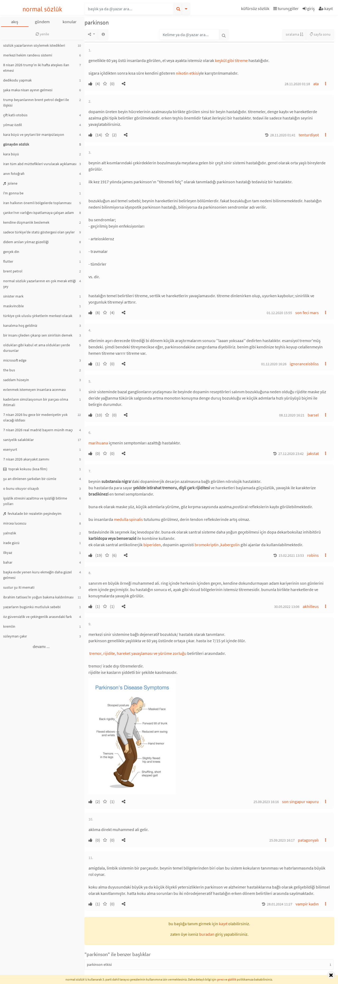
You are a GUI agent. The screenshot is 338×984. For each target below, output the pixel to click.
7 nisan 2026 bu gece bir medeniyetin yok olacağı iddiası (35, 417)
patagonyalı (308, 840)
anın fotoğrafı (13, 173)
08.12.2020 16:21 (291, 415)
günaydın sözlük (16, 144)
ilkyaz (7, 552)
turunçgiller (286, 8)
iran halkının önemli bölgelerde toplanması (37, 202)
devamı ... (41, 646)
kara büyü (11, 154)
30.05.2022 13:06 (286, 606)
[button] (256, 9)
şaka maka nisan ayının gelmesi (27, 90)
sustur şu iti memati (18, 587)
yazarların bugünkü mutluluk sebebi (31, 606)
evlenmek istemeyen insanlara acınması (34, 389)
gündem (42, 21)
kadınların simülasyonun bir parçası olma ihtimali (35, 402)
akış (14, 21)
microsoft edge (14, 360)
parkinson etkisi (99, 964)
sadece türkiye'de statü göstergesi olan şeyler (39, 232)
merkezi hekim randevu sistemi (27, 55)
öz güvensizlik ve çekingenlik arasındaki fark (37, 616)
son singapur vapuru (300, 801)
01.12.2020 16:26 (274, 364)
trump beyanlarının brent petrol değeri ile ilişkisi (36, 102)
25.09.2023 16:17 (282, 840)
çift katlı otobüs (15, 115)
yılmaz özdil (12, 124)
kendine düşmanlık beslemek (26, 222)
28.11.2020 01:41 (282, 135)
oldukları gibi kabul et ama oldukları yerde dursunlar (36, 348)
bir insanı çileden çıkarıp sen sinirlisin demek (37, 335)
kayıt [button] (223, 923)
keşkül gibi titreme (231, 60)
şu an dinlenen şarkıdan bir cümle (29, 478)
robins (313, 555)
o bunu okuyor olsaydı (21, 488)
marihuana (98, 442)
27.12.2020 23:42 (291, 453)
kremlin (9, 626)
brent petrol (12, 271)
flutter (8, 261)
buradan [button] (206, 934)
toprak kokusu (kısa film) (25, 469)
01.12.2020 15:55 (279, 312)
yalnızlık (9, 533)
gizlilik (232, 979)
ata (316, 83)
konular (70, 21)
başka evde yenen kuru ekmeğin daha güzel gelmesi (37, 575)
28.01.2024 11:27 (279, 904)
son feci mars (307, 312)
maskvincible (13, 306)
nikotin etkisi (187, 73)
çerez (220, 979)
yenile (42, 34)
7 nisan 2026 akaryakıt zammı (26, 459)
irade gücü (11, 542)
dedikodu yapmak (17, 80)
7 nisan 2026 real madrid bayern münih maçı (38, 430)
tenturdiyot (309, 134)
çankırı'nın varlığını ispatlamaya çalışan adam (38, 212)
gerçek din (11, 251)
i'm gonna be (13, 193)
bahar (7, 562)
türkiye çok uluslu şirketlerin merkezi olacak (37, 315)
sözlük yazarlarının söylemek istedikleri (34, 45)
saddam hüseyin (16, 379)
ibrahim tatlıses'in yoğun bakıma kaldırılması (38, 597)
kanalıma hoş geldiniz (20, 325)
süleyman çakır (15, 636)
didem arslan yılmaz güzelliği (26, 241)
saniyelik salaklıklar (18, 439)
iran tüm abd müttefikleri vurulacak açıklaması (39, 163)
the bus (9, 370)
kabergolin (230, 544)
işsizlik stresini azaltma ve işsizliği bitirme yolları (35, 501)
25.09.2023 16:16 (266, 801)
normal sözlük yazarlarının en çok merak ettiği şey (39, 284)
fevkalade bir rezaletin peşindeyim (32, 513)
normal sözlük (42, 9)
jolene (10, 183)
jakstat (313, 453)
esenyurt (10, 449)
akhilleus (311, 606)
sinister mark (13, 296)
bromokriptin (207, 544)
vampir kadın (307, 903)
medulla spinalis (128, 519)
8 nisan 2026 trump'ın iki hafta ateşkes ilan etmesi (36, 68)
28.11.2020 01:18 (297, 83)
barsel (313, 414)
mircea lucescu (14, 523)
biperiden (152, 544)
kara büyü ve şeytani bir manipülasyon (33, 134)
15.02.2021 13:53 (291, 555)
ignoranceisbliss (304, 363)
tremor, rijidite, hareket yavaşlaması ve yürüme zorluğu (137, 653)
